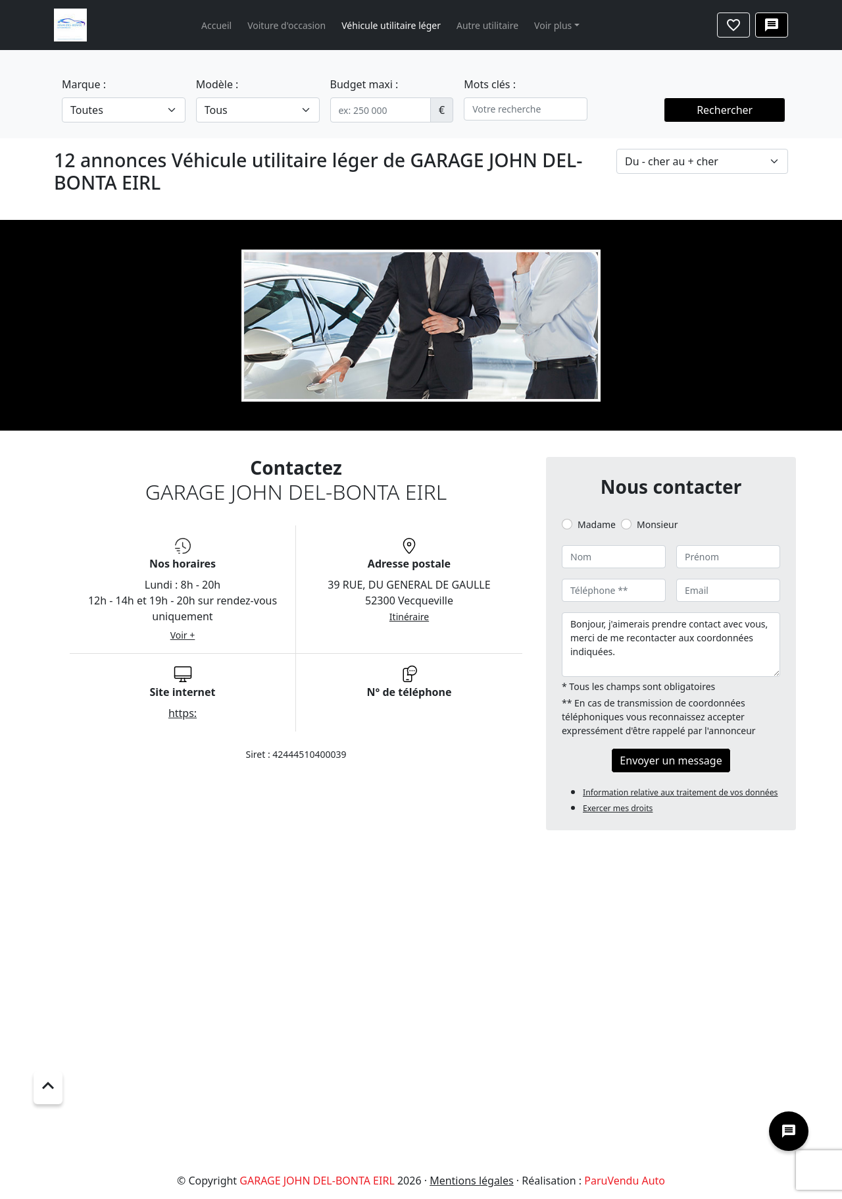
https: (182, 713)
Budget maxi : (364, 84)
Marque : (84, 84)
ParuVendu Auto (624, 1180)
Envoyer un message (671, 760)
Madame (597, 524)
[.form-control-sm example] (381, 109)
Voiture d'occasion (286, 25)
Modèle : (217, 84)
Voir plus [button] (553, 25)
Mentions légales (472, 1180)
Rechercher (725, 110)
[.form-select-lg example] (124, 109)
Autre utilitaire (487, 25)
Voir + (182, 635)
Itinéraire (409, 616)
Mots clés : (490, 84)
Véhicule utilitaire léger (391, 25)
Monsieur (657, 524)
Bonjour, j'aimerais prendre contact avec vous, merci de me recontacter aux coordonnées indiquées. (671, 644)
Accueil (216, 25)
